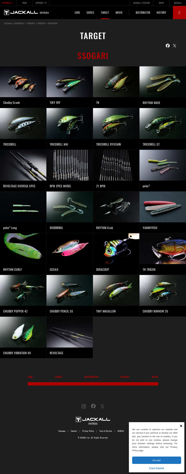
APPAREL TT (41, 3)
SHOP (161, 3)
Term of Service (105, 431)
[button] (181, 425)
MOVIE (119, 12)
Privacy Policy (88, 431)
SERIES (90, 12)
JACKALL (178, 3)
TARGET (105, 12)
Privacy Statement (156, 468)
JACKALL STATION (141, 3)
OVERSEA (8, 3)
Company (61, 431)
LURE (77, 12)
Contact (74, 431)
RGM (25, 3)
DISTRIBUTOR (143, 12)
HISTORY (161, 12)
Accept (157, 460)
